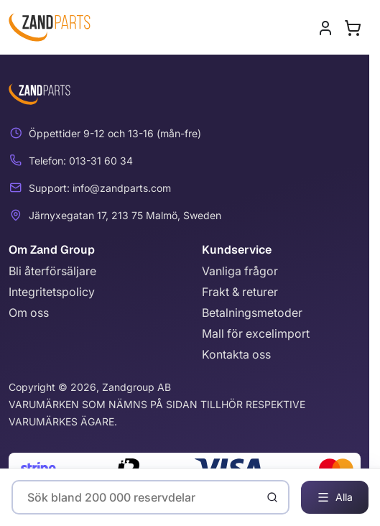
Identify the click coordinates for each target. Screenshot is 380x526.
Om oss (29, 312)
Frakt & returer (240, 292)
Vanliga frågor (240, 271)
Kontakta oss (236, 354)
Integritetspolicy (52, 292)
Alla (335, 497)
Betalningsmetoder (252, 312)
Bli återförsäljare (52, 271)
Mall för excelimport (256, 333)
